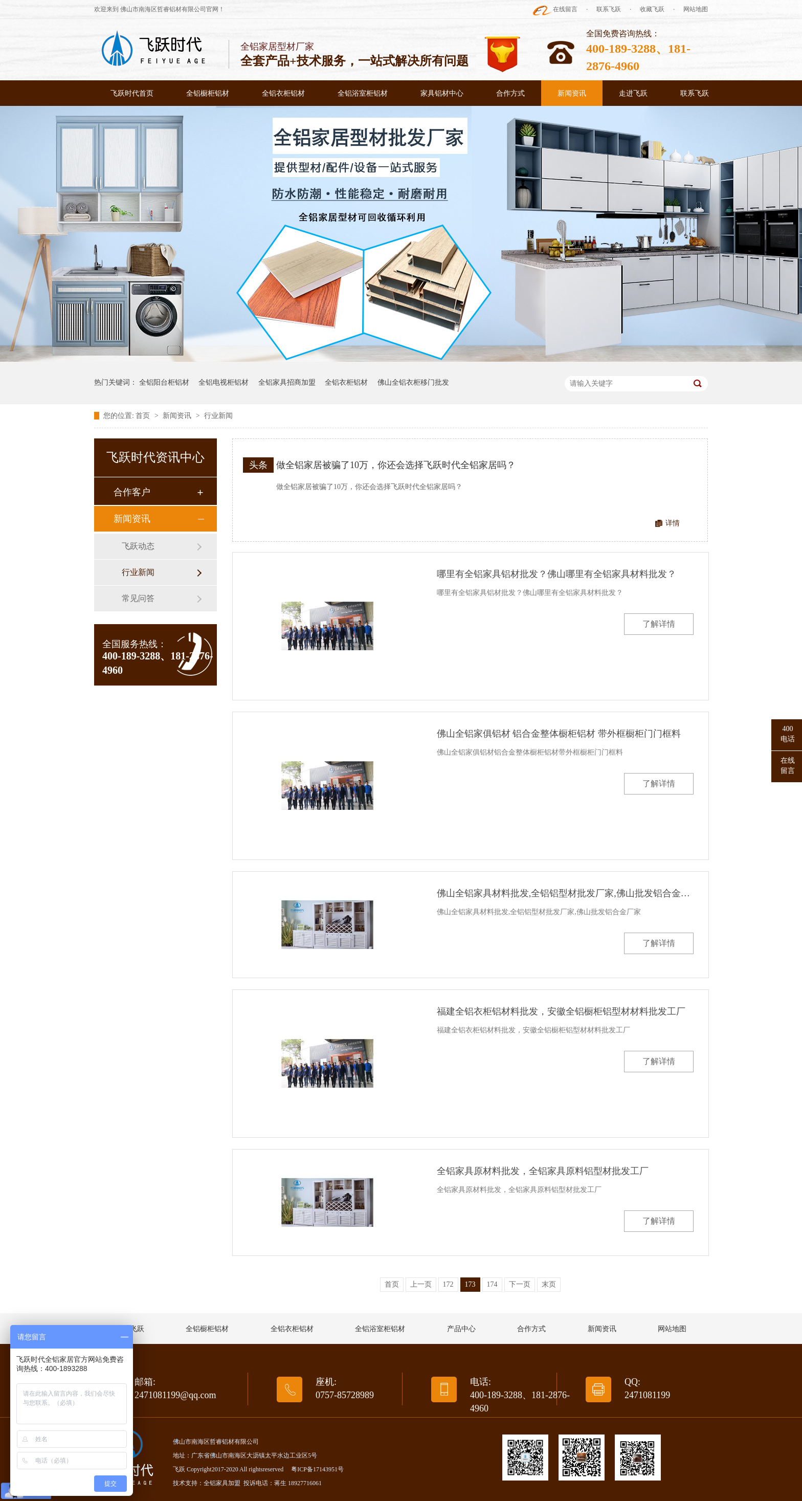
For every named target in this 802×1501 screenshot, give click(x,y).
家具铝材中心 (441, 93)
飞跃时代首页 (131, 93)
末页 (549, 1284)
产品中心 (461, 1329)
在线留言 (565, 9)
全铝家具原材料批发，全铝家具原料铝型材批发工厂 (543, 1171)
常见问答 (138, 598)
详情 (672, 523)
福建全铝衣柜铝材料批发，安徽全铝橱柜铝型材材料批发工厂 (561, 1011)
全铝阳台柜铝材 (164, 382)
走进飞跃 (633, 93)
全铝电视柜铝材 (223, 382)
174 (492, 1284)
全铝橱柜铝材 (207, 93)
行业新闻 (218, 416)
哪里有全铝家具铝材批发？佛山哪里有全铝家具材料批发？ (556, 574)
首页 (144, 416)
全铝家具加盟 (222, 1483)
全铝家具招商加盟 (287, 382)
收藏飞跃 (652, 9)
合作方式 (510, 93)
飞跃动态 (138, 546)
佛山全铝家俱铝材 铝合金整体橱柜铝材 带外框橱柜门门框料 (559, 734)
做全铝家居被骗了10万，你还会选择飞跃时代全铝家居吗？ (396, 465)
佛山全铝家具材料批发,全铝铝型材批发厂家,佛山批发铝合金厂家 (565, 893)
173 (470, 1284)
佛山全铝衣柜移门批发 (413, 382)
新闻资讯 (572, 93)
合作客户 (132, 492)
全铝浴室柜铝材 (363, 93)
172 (448, 1284)
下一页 (519, 1284)
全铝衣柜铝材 (283, 93)
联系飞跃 (608, 9)
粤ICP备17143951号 (317, 1469)
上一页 (421, 1284)
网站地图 (695, 9)
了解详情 (658, 624)
